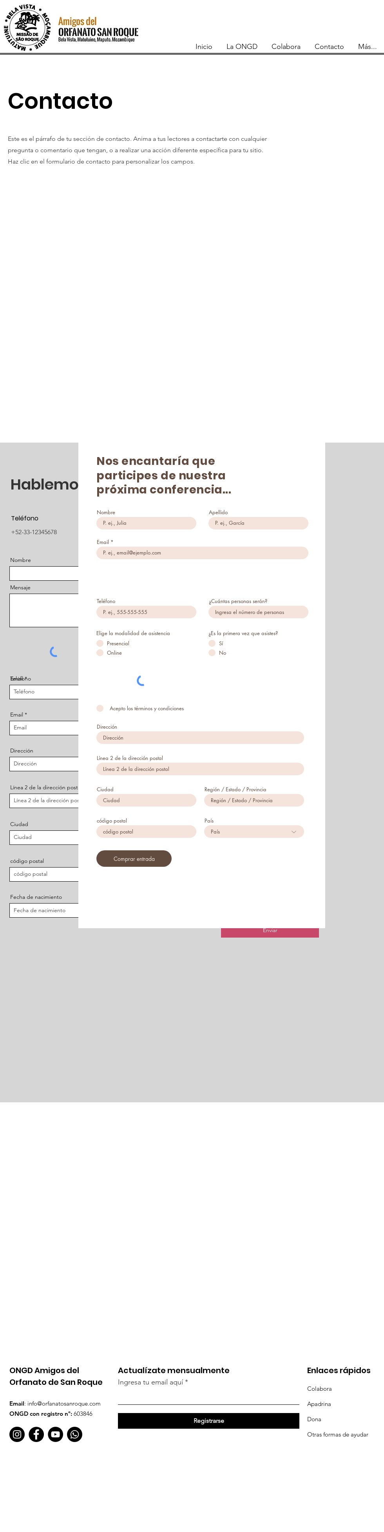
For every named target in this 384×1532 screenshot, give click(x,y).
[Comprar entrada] (134, 858)
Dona (314, 1419)
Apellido (218, 512)
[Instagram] (17, 1434)
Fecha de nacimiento (36, 897)
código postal (27, 861)
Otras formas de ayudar (337, 1434)
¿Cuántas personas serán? (238, 601)
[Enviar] (270, 931)
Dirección (107, 726)
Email (16, 714)
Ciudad (19, 824)
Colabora (319, 1388)
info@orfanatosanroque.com (64, 1403)
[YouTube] (55, 1434)
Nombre (20, 560)
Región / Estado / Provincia (235, 789)
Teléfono (20, 678)
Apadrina (319, 1404)
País (209, 820)
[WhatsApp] (74, 1434)
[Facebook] (36, 1434)
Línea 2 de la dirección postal (130, 758)
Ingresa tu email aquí (150, 1382)
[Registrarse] (208, 1421)
